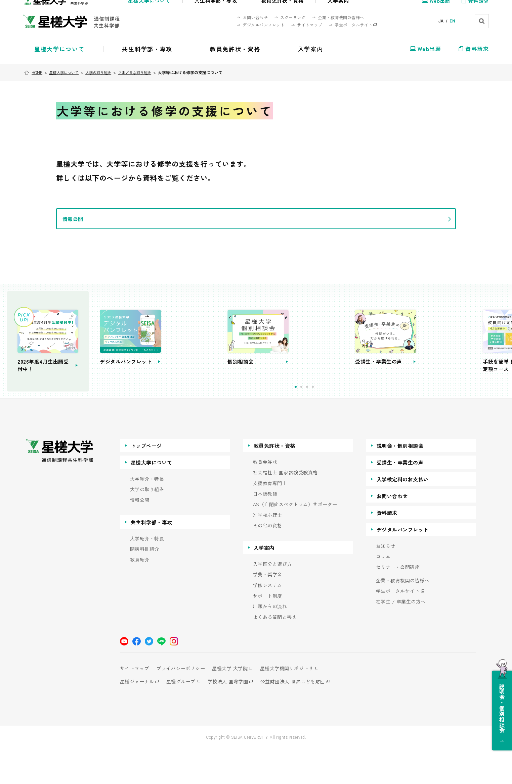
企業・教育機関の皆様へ (403, 615)
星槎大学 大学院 (236, 703)
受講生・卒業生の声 (400, 497)
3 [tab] (337, 421)
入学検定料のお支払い (403, 513)
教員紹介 (140, 594)
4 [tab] (343, 421)
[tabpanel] (220, 358)
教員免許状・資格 (274, 480)
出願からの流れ (270, 641)
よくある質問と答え (275, 651)
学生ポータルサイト (398, 625)
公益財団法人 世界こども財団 (301, 716)
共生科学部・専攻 (151, 556)
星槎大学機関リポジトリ (296, 703)
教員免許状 (265, 496)
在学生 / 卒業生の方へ (401, 636)
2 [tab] (331, 421)
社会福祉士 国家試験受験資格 (285, 507)
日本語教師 (265, 528)
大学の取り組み (103, 72)
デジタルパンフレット (403, 564)
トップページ (146, 480)
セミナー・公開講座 (398, 601)
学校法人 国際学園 (233, 716)
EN (452, 21)
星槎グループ (183, 716)
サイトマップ (134, 703)
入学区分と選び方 (272, 598)
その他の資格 (267, 560)
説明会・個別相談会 (400, 480)
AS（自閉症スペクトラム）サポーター (295, 539)
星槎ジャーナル (137, 716)
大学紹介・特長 (147, 513)
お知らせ (385, 580)
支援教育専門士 (270, 518)
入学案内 (264, 582)
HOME (38, 72)
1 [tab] (326, 421)
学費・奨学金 (267, 609)
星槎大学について (66, 72)
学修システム (267, 620)
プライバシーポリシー (183, 703)
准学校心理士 (267, 549)
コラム (383, 591)
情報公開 (140, 534)
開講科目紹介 (144, 583)
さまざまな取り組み (142, 72)
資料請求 (387, 547)
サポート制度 (267, 630)
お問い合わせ (392, 530)
